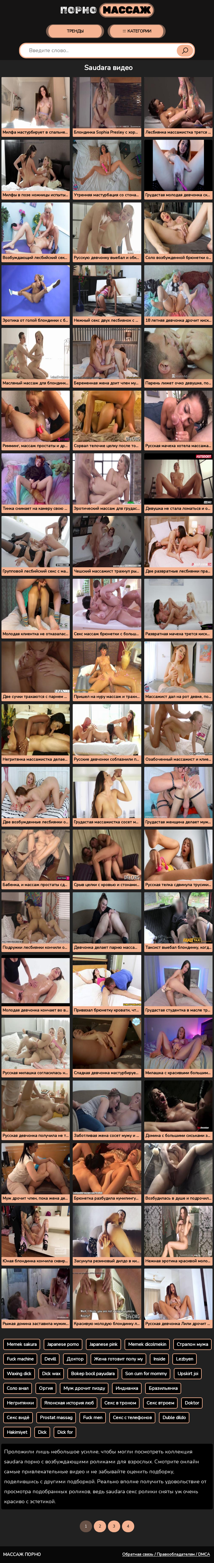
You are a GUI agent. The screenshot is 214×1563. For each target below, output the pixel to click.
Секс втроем (160, 1403)
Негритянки (20, 1403)
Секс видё (18, 1417)
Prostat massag (56, 1417)
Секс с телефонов (132, 1417)
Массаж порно (22, 1554)
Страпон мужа (192, 1344)
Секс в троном (120, 1403)
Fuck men (92, 1417)
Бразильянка (163, 1388)
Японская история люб (69, 1403)
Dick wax (51, 1373)
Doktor (192, 1403)
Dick (42, 1432)
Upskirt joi (187, 1373)
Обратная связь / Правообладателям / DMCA (166, 1554)
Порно (107, 10)
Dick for (65, 1432)
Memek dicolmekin (147, 1344)
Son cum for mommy (146, 1373)
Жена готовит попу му (118, 1359)
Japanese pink (103, 1344)
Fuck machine (20, 1359)
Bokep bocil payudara (93, 1373)
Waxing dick (19, 1373)
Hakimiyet (17, 1432)
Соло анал (17, 1388)
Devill (50, 1359)
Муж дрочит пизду (84, 1388)
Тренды (75, 31)
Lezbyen (184, 1359)
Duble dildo (174, 1417)
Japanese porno (63, 1344)
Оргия (46, 1388)
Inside (159, 1359)
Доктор (75, 1359)
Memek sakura (22, 1344)
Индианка (127, 1388)
